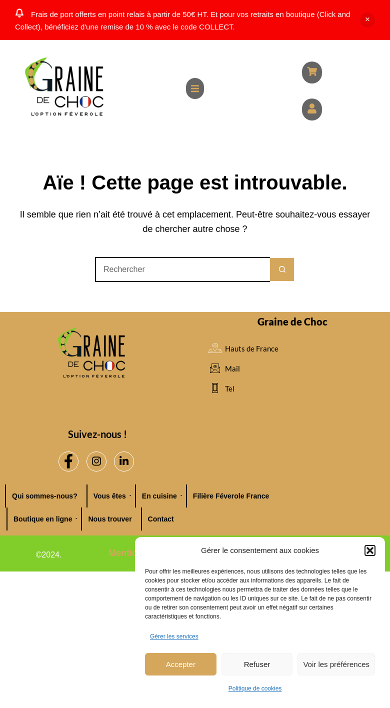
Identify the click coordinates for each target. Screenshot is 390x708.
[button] (370, 551)
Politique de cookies (255, 688)
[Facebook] (68, 462)
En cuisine (162, 496)
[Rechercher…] (182, 269)
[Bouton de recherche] (282, 269)
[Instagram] (96, 462)
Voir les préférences (336, 664)
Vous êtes (112, 496)
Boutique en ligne (45, 519)
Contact (161, 519)
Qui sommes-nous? (45, 496)
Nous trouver (110, 519)
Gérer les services (174, 636)
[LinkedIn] (124, 462)
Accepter (181, 664)
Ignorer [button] (367, 20)
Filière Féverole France (231, 496)
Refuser (257, 664)
